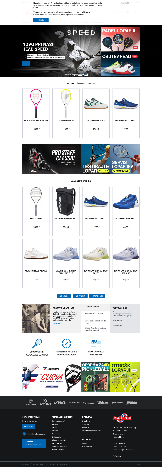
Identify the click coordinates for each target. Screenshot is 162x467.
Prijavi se (28, 426)
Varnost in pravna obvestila (59, 464)
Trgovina (85, 424)
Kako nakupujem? (58, 421)
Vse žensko (80, 296)
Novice (84, 443)
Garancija (55, 434)
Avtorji (137, 464)
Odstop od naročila (59, 440)
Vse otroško (97, 296)
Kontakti (85, 427)
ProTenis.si (117, 456)
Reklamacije (56, 437)
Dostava (55, 424)
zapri (125, 2)
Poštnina (55, 427)
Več (26, 64)
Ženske (81, 83)
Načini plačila (57, 443)
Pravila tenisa (118, 321)
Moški (70, 83)
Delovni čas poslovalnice (91, 431)
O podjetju (86, 421)
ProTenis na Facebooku (36, 434)
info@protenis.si (125, 450)
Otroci (91, 83)
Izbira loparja (117, 325)
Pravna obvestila (58, 450)
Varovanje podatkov (59, 446)
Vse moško (64, 296)
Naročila (55, 431)
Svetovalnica (87, 447)
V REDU (41, 20)
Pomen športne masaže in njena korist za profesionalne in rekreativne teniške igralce (124, 314)
